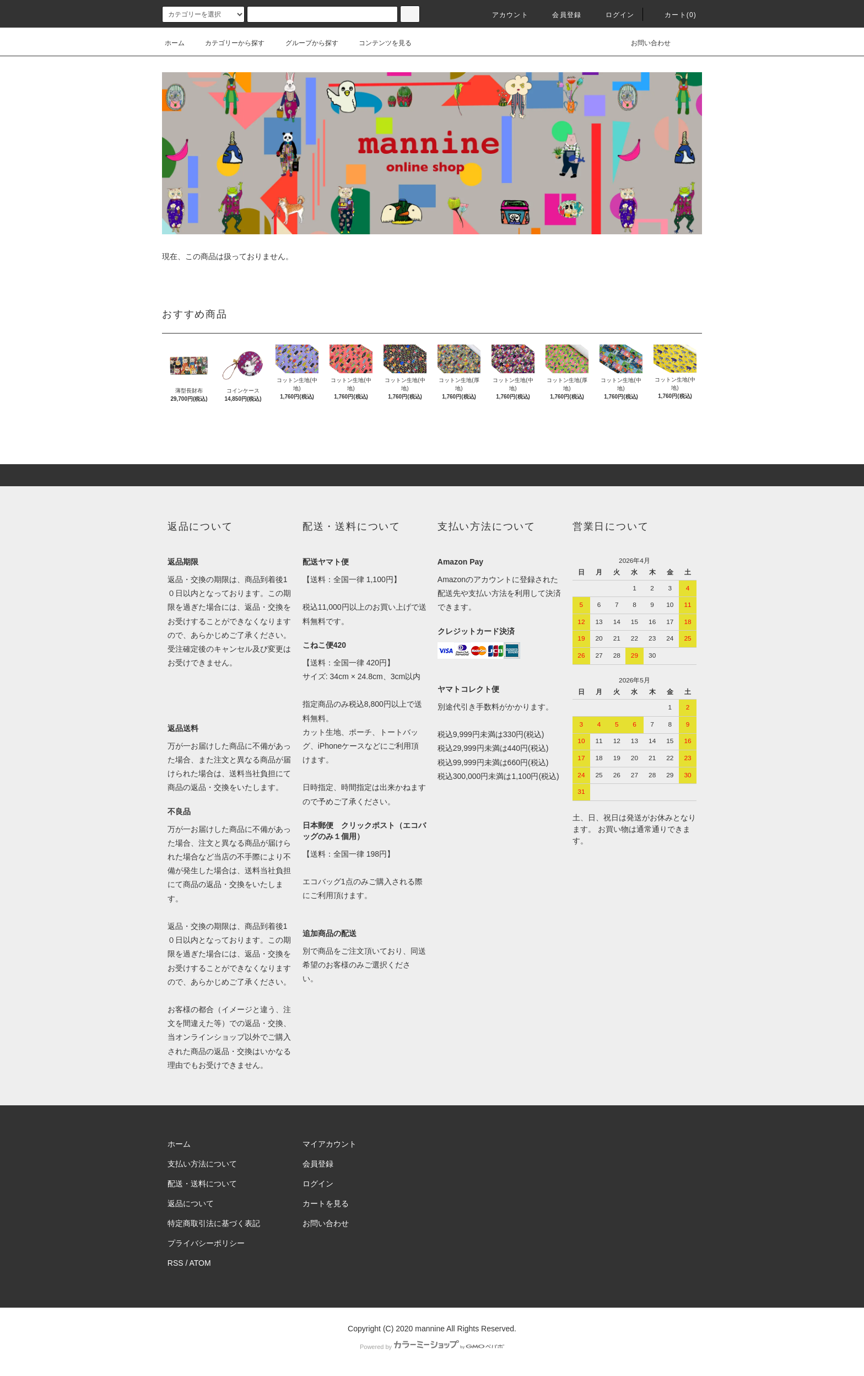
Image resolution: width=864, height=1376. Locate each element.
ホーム (175, 43)
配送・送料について (202, 1183)
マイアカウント (330, 1144)
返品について (191, 1203)
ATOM (200, 1263)
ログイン (613, 15)
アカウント (503, 15)
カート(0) (673, 15)
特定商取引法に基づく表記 (214, 1223)
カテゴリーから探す (228, 43)
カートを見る (326, 1203)
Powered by (432, 1346)
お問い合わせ (644, 43)
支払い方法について (202, 1163)
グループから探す (305, 43)
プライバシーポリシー (206, 1243)
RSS (175, 1263)
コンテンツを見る (378, 43)
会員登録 (560, 15)
